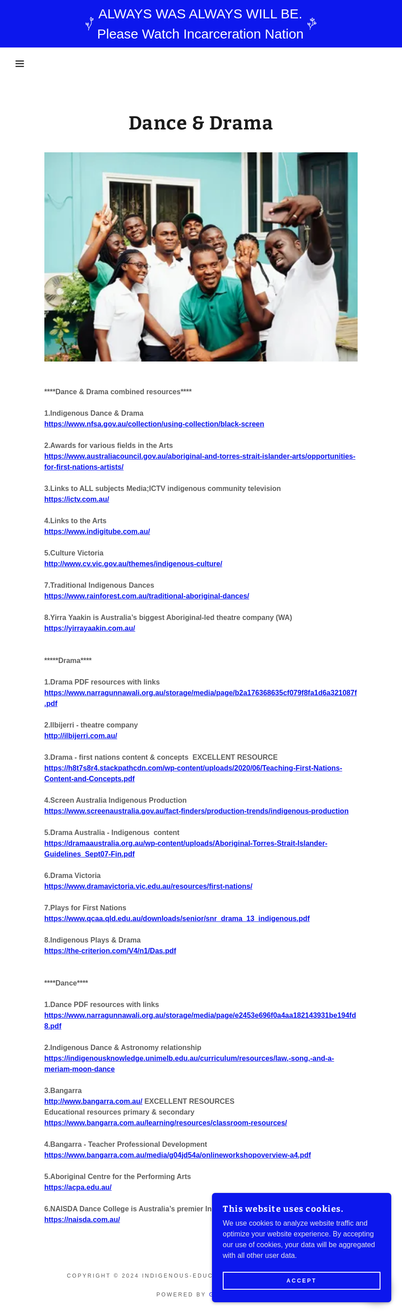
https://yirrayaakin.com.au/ (89, 628)
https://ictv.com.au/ (76, 499)
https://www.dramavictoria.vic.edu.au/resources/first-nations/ (148, 886)
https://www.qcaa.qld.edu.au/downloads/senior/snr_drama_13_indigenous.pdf (177, 918)
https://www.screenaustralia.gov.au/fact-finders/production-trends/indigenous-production (196, 811)
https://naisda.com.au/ (82, 1219)
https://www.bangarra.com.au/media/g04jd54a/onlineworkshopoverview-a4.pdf (177, 1155)
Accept (301, 1281)
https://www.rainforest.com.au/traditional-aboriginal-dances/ (146, 596)
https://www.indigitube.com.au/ (97, 531)
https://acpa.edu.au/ (78, 1187)
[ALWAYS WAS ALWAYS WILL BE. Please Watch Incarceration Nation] (201, 24)
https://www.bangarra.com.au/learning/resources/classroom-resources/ (165, 1123)
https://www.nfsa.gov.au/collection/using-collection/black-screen (154, 424)
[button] (20, 64)
